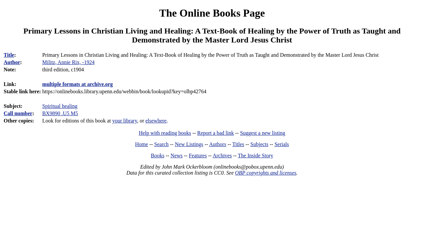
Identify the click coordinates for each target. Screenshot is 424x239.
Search (161, 144)
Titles (238, 144)
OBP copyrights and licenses (265, 173)
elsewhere (156, 120)
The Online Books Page (212, 13)
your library (124, 120)
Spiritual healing (60, 106)
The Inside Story (255, 155)
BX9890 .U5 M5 (60, 113)
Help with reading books (165, 133)
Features (198, 155)
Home (141, 144)
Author (12, 62)
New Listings (189, 144)
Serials (282, 144)
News (177, 155)
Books (157, 155)
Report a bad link (215, 133)
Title (9, 55)
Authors (217, 144)
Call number (18, 113)
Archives (222, 155)
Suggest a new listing (262, 133)
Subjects (259, 144)
